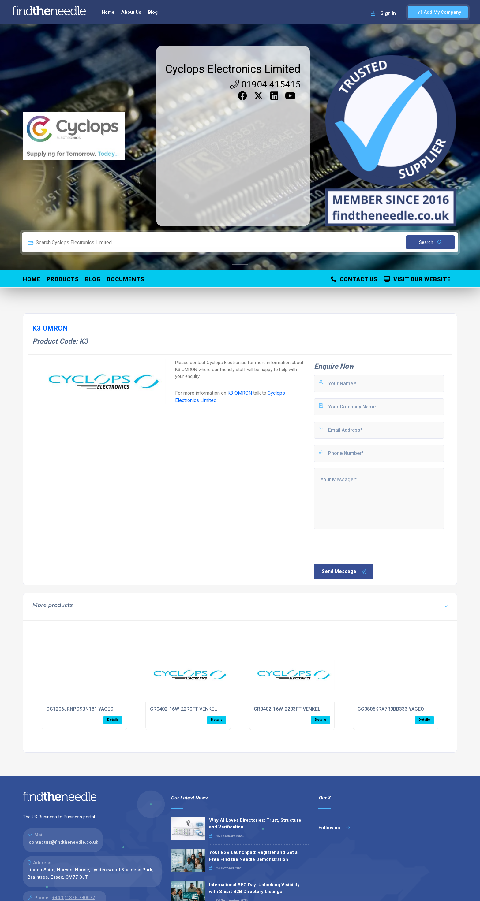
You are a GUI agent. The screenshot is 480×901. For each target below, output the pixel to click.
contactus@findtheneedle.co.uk (63, 842)
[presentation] (359, 546)
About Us (131, 12)
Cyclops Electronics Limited (233, 69)
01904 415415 (265, 84)
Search (430, 242)
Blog (153, 12)
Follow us (334, 828)
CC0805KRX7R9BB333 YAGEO (391, 709)
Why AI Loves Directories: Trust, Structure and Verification (255, 823)
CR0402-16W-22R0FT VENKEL (183, 709)
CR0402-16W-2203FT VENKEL (287, 709)
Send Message (344, 571)
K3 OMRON (239, 393)
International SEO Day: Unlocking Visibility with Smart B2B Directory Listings (254, 888)
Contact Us (354, 279)
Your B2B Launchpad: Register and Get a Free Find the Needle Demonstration (253, 856)
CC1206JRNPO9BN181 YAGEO (80, 709)
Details (113, 720)
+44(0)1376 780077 (73, 897)
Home (108, 12)
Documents (125, 279)
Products (63, 279)
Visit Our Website (417, 279)
